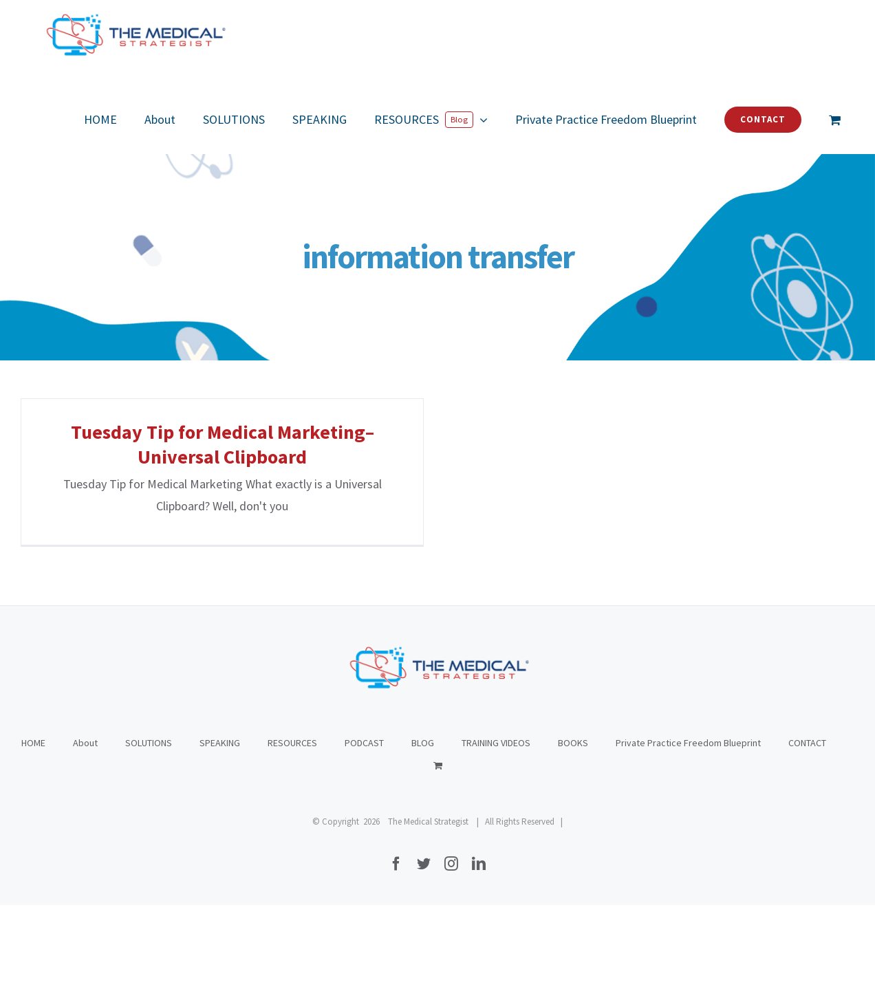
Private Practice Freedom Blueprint (688, 837)
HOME (33, 837)
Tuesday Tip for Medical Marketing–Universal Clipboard (222, 444)
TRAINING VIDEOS (496, 837)
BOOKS (573, 837)
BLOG (422, 837)
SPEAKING (219, 837)
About (85, 837)
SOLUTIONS (148, 837)
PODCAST (364, 837)
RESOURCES (292, 837)
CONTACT (807, 837)
